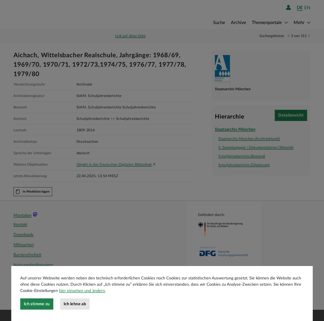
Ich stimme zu (37, 315)
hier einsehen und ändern (82, 301)
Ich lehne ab (75, 315)
